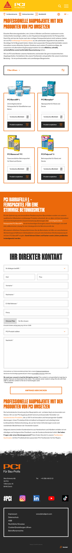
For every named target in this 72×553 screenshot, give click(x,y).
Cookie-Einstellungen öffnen (19, 527)
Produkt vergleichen (19, 124)
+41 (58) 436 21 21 (47, 478)
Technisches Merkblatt (19, 117)
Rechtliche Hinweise (16, 524)
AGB (10, 521)
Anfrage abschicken (36, 390)
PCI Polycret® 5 (47, 154)
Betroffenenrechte (15, 531)
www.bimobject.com (44, 514)
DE (66, 14)
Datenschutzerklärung (42, 371)
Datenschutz (13, 517)
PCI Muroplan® (47, 99)
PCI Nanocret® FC (15, 154)
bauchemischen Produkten (13, 418)
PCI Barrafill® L (13, 99)
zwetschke (40, 544)
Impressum (12, 514)
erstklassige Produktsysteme (22, 41)
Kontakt (64, 547)
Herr (7, 277)
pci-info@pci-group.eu (38, 373)
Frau (40, 277)
